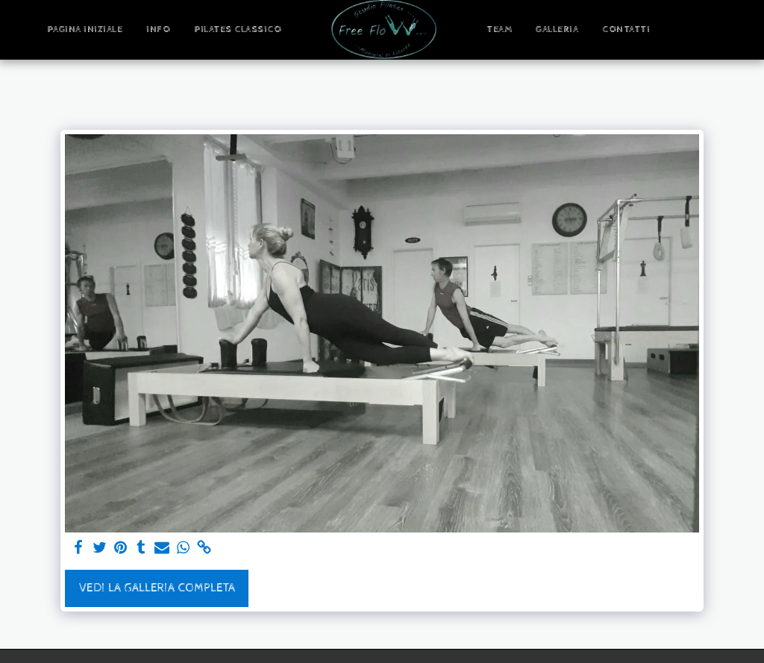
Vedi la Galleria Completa (157, 588)
